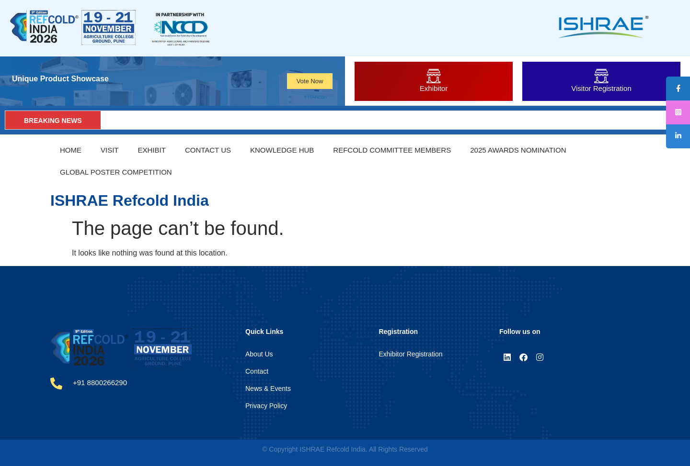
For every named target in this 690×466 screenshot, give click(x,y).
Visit (110, 150)
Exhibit (152, 150)
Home (70, 150)
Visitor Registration (601, 88)
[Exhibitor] (433, 76)
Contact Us (208, 150)
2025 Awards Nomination (518, 150)
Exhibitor (434, 88)
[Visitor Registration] (601, 76)
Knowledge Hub (282, 150)
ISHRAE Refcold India (129, 200)
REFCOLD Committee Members (392, 150)
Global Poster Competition (116, 172)
